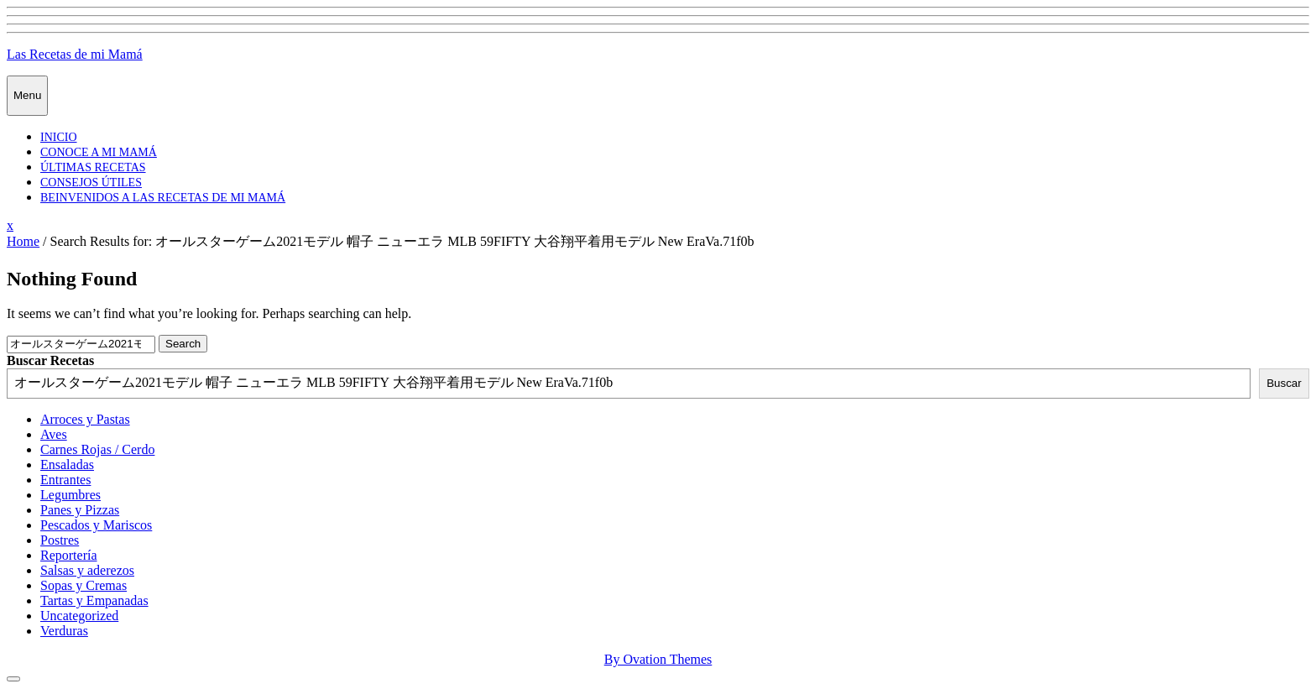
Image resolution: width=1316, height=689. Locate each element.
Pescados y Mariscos (96, 525)
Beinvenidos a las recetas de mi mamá (162, 197)
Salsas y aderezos (87, 570)
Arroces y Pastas (85, 419)
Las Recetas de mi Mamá (75, 54)
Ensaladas (67, 464)
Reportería (68, 555)
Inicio (58, 137)
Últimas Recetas (93, 167)
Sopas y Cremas (83, 585)
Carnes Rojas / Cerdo (97, 449)
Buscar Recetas (50, 360)
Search (183, 343)
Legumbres (70, 495)
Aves (53, 434)
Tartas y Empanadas (94, 600)
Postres (59, 540)
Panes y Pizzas (79, 510)
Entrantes (65, 479)
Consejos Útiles (91, 182)
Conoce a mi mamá (98, 152)
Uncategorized (79, 615)
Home (23, 241)
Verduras (64, 631)
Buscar (1283, 383)
